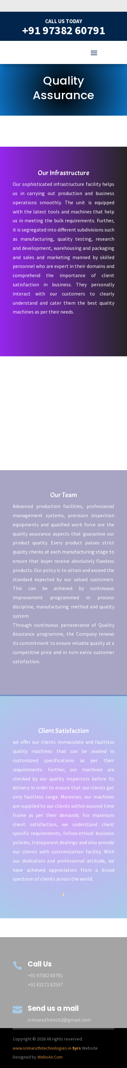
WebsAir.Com (50, 1057)
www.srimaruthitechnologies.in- (47, 1048)
